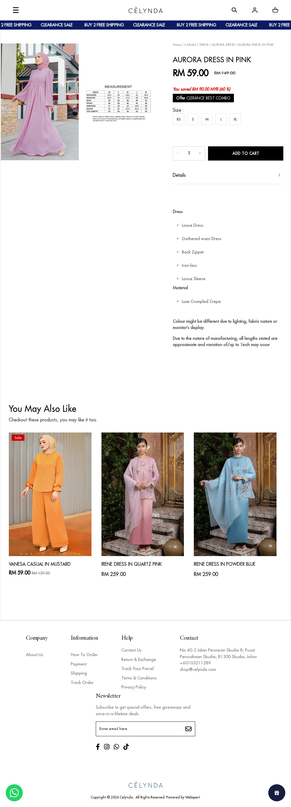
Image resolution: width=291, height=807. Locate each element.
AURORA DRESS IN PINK (256, 45)
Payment (78, 664)
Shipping (79, 673)
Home (177, 45)
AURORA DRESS (223, 45)
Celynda (126, 797)
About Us (34, 654)
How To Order (84, 654)
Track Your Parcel (137, 668)
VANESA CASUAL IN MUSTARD (40, 564)
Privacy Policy (133, 687)
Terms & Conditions (139, 678)
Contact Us (131, 650)
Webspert (192, 797)
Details (179, 175)
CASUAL (190, 45)
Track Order (82, 682)
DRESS (204, 45)
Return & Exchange (138, 659)
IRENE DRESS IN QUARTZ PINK (131, 564)
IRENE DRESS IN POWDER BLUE (224, 564)
